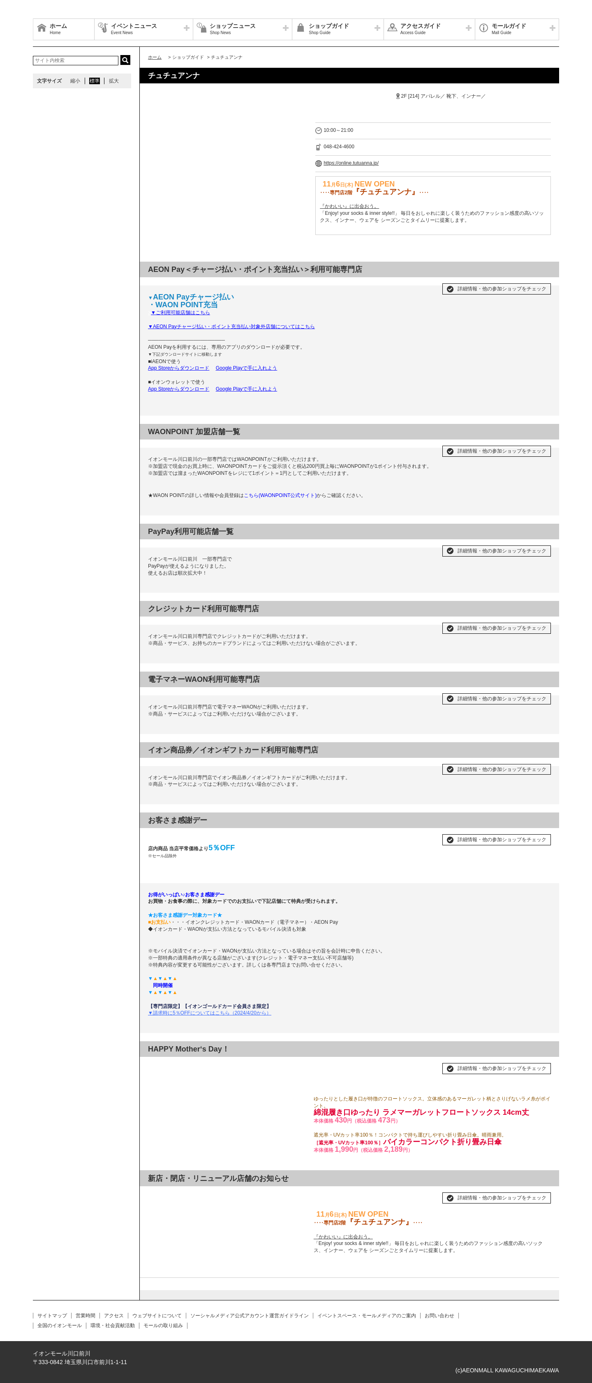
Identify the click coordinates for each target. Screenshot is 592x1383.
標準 (94, 81)
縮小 (75, 81)
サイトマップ (52, 1316)
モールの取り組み (163, 1325)
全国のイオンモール (59, 1325)
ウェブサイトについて (157, 1316)
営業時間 (85, 1316)
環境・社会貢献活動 (112, 1325)
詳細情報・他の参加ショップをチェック (502, 289)
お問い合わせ (439, 1316)
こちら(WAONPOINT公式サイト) (280, 495)
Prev (158, 1194)
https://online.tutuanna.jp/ (351, 163)
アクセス (114, 1316)
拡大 (114, 81)
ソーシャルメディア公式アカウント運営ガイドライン (249, 1316)
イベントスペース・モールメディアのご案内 (366, 1316)
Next (294, 1194)
